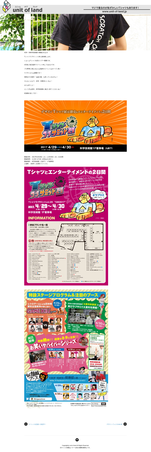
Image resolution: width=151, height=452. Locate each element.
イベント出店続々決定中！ (35, 424)
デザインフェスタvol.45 (117, 424)
